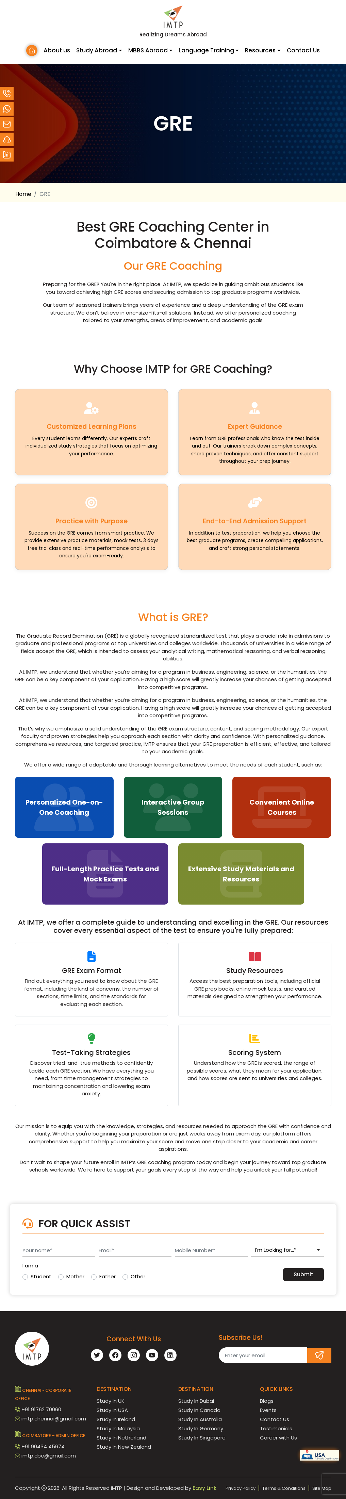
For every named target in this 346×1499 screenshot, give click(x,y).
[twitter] (96, 1355)
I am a (30, 1265)
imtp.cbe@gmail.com (48, 1455)
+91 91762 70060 (41, 1409)
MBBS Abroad (148, 50)
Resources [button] (260, 50)
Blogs (267, 1400)
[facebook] (115, 1355)
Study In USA (112, 1410)
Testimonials (276, 1428)
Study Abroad (96, 50)
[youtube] (152, 1355)
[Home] (31, 50)
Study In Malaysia (118, 1428)
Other (138, 1276)
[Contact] (7, 139)
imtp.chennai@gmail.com (53, 1418)
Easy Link (204, 1488)
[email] (7, 124)
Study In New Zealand (124, 1446)
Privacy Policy (241, 1488)
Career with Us (278, 1437)
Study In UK (111, 1400)
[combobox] (287, 1250)
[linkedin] (170, 1355)
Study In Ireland (116, 1419)
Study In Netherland (121, 1437)
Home (23, 194)
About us (57, 50)
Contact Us (303, 50)
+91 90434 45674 (43, 1446)
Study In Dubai (196, 1400)
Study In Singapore (202, 1437)
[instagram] (133, 1355)
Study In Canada (199, 1410)
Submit (303, 1274)
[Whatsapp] (7, 109)
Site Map (321, 1488)
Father (107, 1276)
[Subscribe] (319, 1355)
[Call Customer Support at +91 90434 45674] (7, 93)
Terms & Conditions (284, 1488)
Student (41, 1276)
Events (268, 1410)
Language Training (206, 50)
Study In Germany (200, 1428)
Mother (75, 1276)
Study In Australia (200, 1419)
